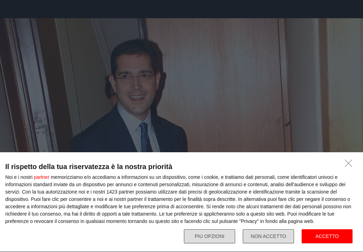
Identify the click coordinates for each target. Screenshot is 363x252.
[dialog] (181, 202)
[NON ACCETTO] (350, 165)
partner (41, 177)
